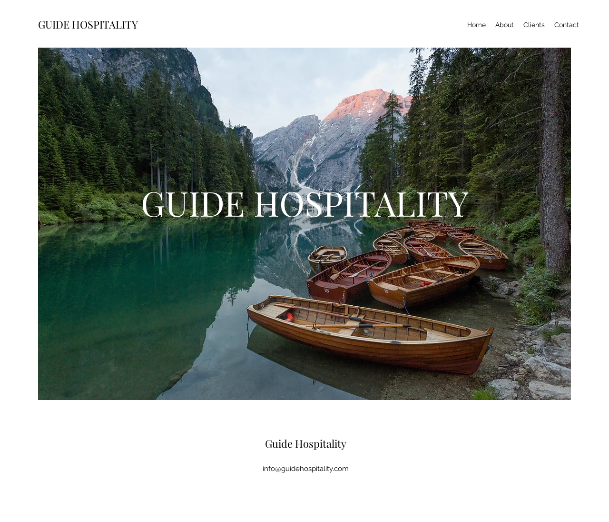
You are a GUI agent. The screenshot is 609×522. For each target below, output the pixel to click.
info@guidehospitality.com (306, 468)
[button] (304, 233)
